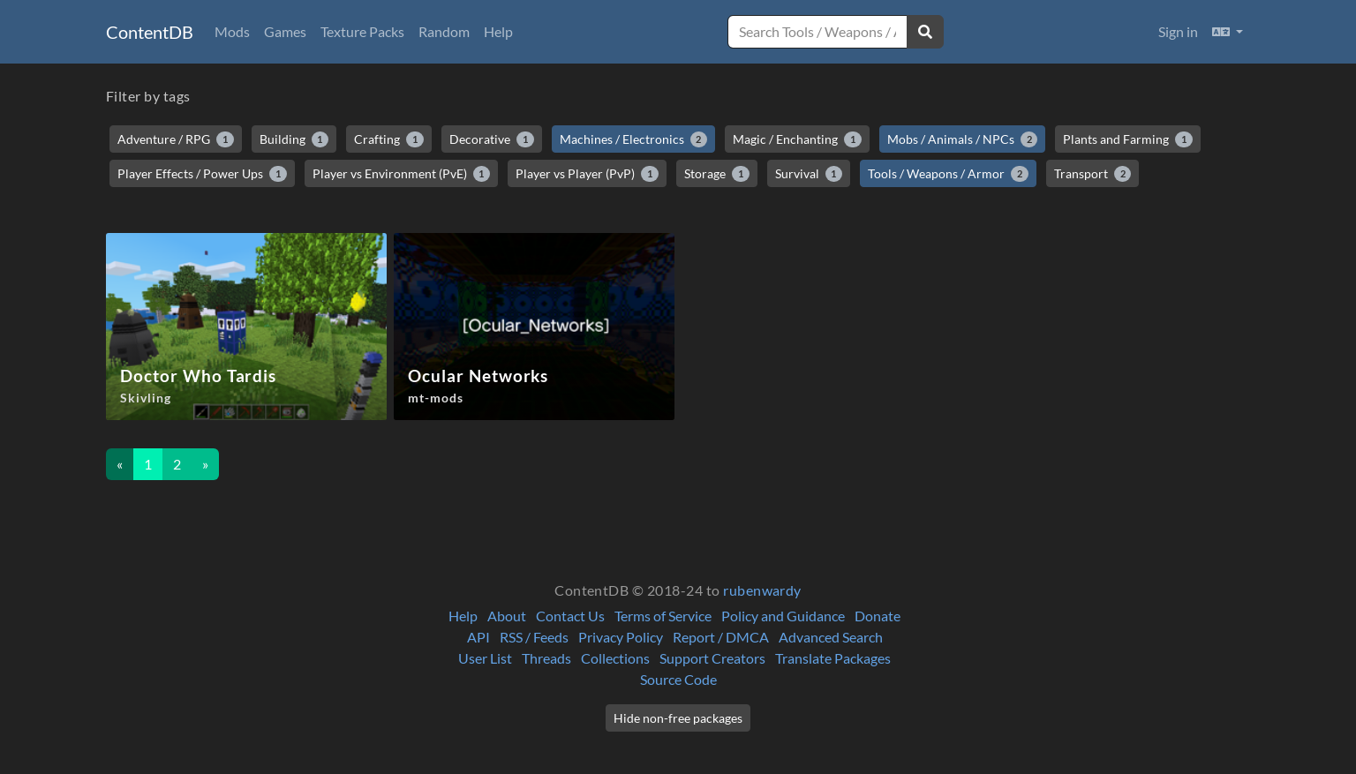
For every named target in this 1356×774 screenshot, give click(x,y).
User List (485, 658)
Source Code (678, 679)
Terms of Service (663, 615)
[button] (1227, 31)
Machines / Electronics (634, 139)
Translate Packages (833, 658)
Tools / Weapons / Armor (948, 174)
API (478, 636)
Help (498, 31)
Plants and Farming (1128, 139)
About (506, 615)
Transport (1093, 174)
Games (285, 31)
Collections (615, 658)
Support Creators (712, 658)
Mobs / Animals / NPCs (962, 139)
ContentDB (149, 31)
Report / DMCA (721, 636)
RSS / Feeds (534, 636)
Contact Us (570, 615)
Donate (877, 615)
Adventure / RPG (175, 139)
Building (294, 139)
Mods (232, 31)
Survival (809, 174)
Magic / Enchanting (797, 139)
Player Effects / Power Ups (202, 174)
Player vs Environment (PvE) (402, 174)
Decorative (491, 139)
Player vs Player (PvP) (587, 174)
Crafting (389, 139)
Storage (717, 174)
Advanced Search (831, 636)
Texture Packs (362, 31)
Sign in (1178, 31)
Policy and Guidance (783, 615)
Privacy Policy (620, 636)
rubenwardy (762, 590)
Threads (546, 658)
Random (444, 31)
